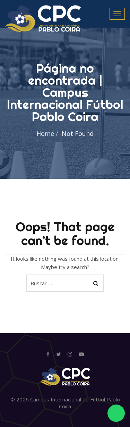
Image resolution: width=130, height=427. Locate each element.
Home (45, 133)
